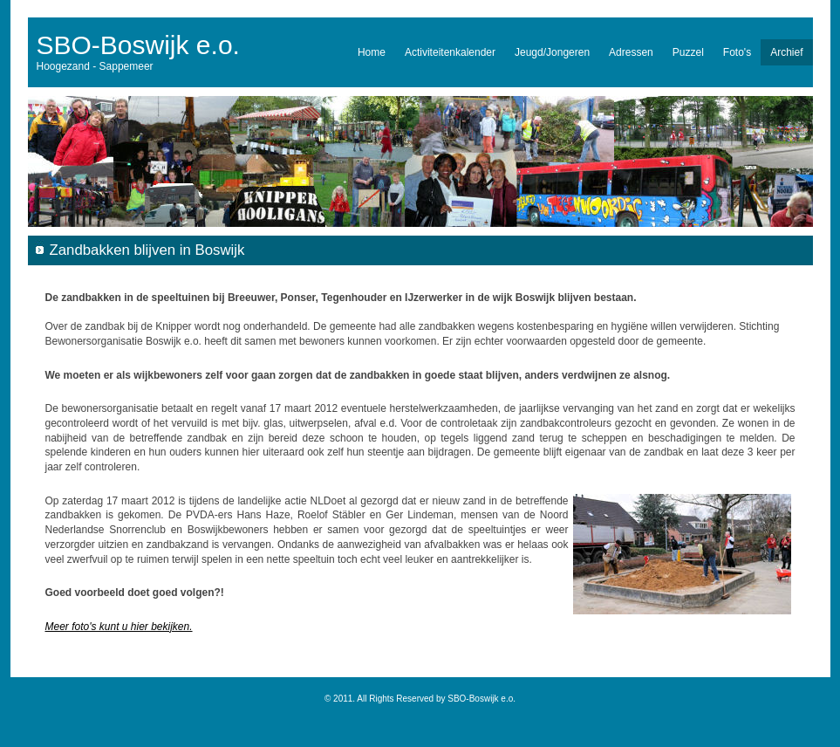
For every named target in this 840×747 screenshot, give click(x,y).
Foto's (737, 52)
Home (372, 52)
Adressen (631, 52)
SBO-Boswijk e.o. (138, 45)
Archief (786, 52)
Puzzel (688, 52)
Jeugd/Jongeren (552, 52)
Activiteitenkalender (450, 52)
